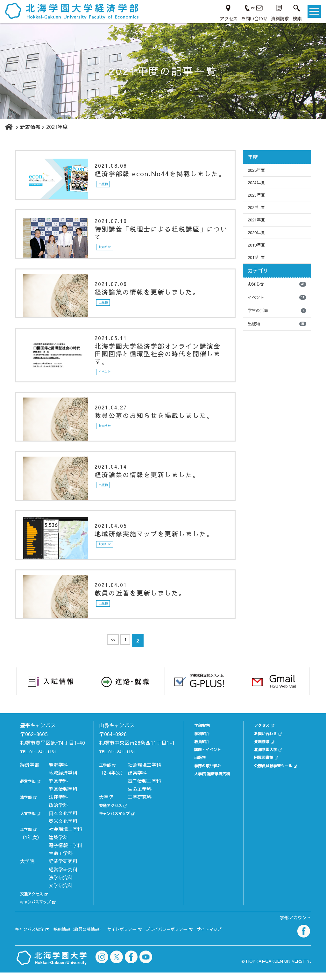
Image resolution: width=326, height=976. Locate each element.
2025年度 (258, 170)
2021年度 (258, 227)
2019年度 (258, 255)
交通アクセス (34, 901)
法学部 (27, 805)
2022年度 (258, 213)
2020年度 (258, 241)
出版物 (277, 340)
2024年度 (258, 184)
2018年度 (258, 269)
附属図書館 (260, 756)
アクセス (257, 724)
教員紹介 (193, 740)
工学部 (27, 837)
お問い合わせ (262, 732)
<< (111, 641)
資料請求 (257, 740)
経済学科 (58, 773)
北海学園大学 (262, 748)
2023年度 (258, 198)
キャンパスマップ (39, 909)
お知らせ (277, 297)
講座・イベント (201, 748)
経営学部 (29, 788)
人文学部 (29, 821)
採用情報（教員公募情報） (91, 934)
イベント (277, 311)
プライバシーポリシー (197, 934)
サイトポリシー (144, 934)
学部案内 (193, 724)
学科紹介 (193, 732)
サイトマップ (248, 934)
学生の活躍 (277, 326)
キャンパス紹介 (33, 934)
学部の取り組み (201, 764)
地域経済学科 (63, 780)
